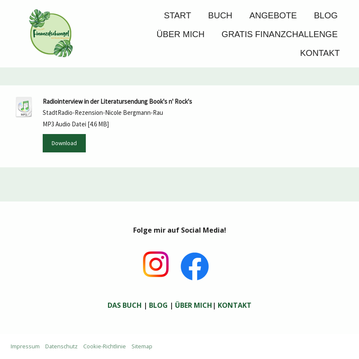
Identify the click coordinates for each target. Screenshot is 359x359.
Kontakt (320, 53)
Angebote (273, 15)
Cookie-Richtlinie (104, 346)
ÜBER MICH (193, 305)
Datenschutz (61, 346)
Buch (220, 15)
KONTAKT (234, 305)
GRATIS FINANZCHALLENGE (280, 34)
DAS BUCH (125, 305)
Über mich (180, 34)
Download (64, 143)
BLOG (158, 305)
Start (177, 15)
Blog (326, 15)
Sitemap (141, 346)
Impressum (25, 346)
